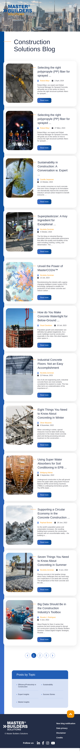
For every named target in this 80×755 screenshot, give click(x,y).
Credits (59, 745)
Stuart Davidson (46, 328)
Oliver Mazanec (46, 427)
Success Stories (49, 701)
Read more (45, 101)
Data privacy (62, 735)
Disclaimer (61, 740)
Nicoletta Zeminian (47, 231)
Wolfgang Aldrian (46, 477)
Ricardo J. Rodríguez (48, 623)
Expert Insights (23, 701)
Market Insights (23, 709)
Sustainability (48, 691)
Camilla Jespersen (47, 181)
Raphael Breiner (46, 528)
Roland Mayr (45, 81)
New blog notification (65, 730)
